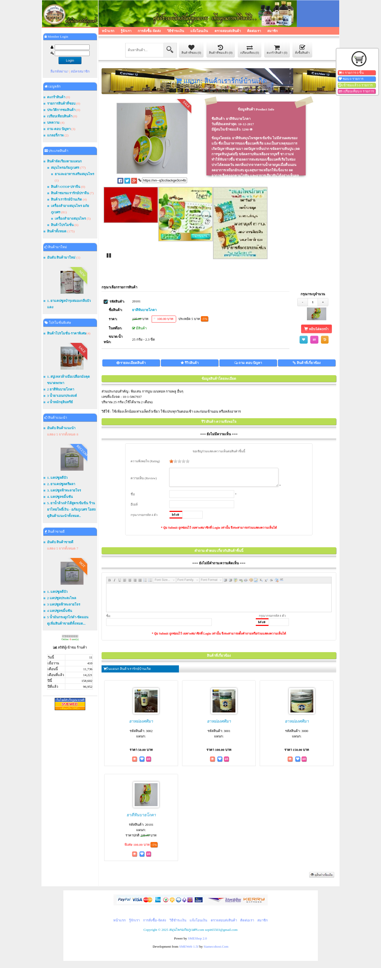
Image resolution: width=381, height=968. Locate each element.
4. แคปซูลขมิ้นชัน (60, 497)
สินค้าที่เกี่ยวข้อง (309, 363)
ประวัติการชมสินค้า (61, 110)
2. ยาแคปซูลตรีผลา (61, 484)
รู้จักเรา (126, 31)
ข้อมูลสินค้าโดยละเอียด (219, 379)
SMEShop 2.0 (197, 941)
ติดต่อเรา (254, 31)
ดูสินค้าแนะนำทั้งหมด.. (64, 516)
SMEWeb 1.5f (189, 949)
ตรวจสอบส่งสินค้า (228, 31)
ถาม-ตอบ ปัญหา (58, 129)
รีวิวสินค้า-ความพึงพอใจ (218, 422)
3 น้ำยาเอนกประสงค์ (62, 396)
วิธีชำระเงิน (175, 31)
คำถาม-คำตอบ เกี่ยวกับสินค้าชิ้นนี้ (219, 554)
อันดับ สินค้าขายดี (60, 542)
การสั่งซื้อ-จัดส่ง (149, 31)
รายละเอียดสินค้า (133, 363)
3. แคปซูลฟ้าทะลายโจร (64, 490)
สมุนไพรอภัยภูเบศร (65, 168)
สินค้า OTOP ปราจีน (65, 187)
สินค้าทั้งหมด (56, 231)
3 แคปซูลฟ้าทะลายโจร (63, 604)
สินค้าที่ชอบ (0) (191, 49)
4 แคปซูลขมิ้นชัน (59, 611)
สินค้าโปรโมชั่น (62, 225)
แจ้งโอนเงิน (199, 31)
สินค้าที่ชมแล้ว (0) (221, 49)
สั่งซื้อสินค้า (302, 49)
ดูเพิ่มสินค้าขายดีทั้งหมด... (66, 623)
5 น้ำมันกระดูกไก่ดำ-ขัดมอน (67, 617)
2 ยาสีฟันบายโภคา (60, 389)
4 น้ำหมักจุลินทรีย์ (60, 402)
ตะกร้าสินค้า (56, 97)
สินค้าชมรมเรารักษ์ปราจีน (70, 193)
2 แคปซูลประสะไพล (61, 598)
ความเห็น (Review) (144, 480)
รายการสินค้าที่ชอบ (61, 103)
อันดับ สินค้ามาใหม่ (61, 257)
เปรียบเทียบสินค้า (59, 116)
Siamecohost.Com (216, 949)
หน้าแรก (108, 31)
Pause (108, 255)
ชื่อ (133, 497)
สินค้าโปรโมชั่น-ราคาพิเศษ (66, 333)
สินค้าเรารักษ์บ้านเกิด (66, 199)
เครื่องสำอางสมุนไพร (70, 218)
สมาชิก (272, 31)
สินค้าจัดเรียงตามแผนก (64, 161)
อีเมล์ (134, 507)
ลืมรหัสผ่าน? (59, 71)
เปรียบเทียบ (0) (249, 49)
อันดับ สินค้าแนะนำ (61, 428)
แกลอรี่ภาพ (55, 135)
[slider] (176, 461)
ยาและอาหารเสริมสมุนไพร (74, 174)
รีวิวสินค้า (192, 363)
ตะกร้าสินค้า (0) (277, 49)
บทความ (53, 122)
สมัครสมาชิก (80, 71)
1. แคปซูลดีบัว (57, 478)
